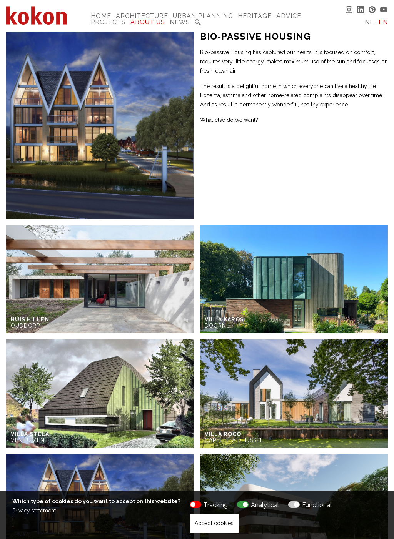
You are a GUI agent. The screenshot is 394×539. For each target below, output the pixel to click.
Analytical (265, 505)
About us (147, 22)
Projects (108, 22)
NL (369, 22)
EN (383, 22)
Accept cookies (214, 523)
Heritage (255, 16)
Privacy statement (34, 510)
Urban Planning (203, 16)
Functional (317, 505)
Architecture (142, 16)
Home (101, 16)
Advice (288, 16)
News (180, 22)
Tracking (216, 505)
